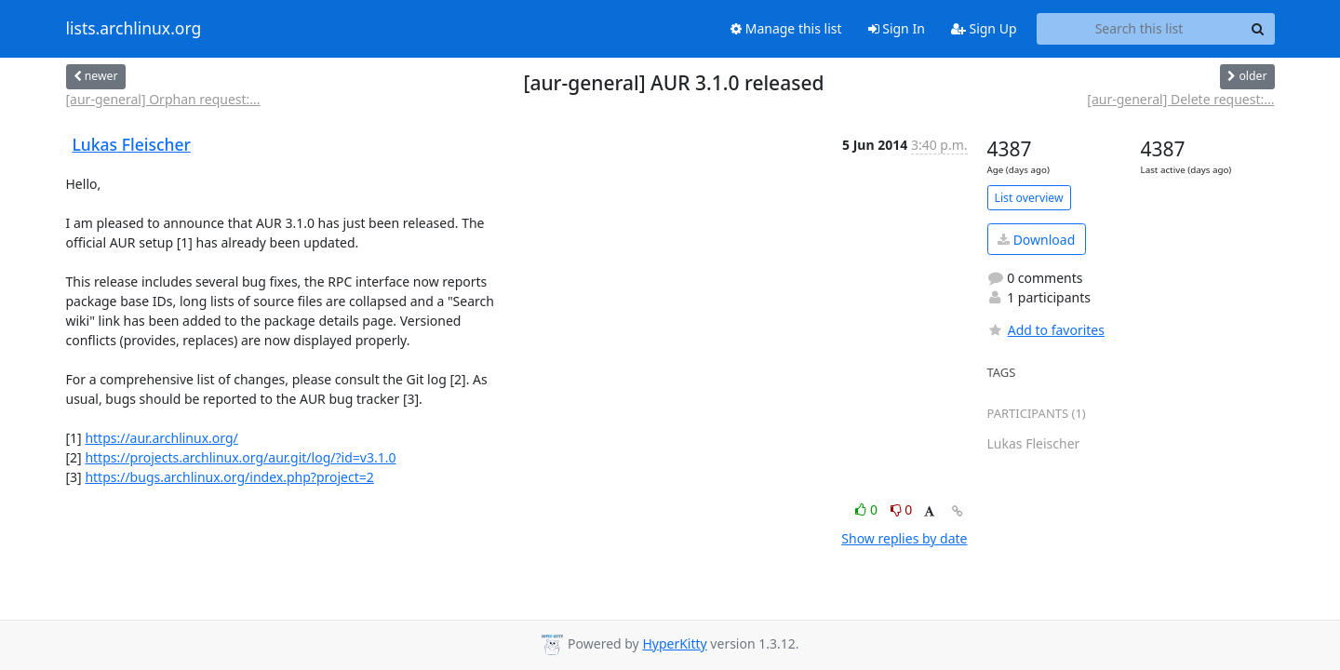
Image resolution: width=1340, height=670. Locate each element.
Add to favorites (1046, 330)
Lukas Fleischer (132, 144)
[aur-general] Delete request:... (1180, 99)
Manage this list (786, 28)
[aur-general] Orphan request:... (163, 99)
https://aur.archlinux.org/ (161, 438)
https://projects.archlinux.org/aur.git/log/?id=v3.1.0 (240, 457)
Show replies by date (904, 538)
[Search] (1258, 29)
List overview (1029, 198)
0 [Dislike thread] (902, 509)
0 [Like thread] (867, 509)
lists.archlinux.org (134, 29)
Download (1036, 239)
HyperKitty (674, 643)
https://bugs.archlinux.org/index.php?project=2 (229, 477)
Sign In (896, 28)
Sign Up (984, 28)
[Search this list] (1139, 29)
